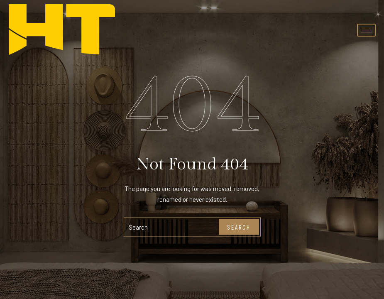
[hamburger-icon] (366, 30)
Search (239, 226)
